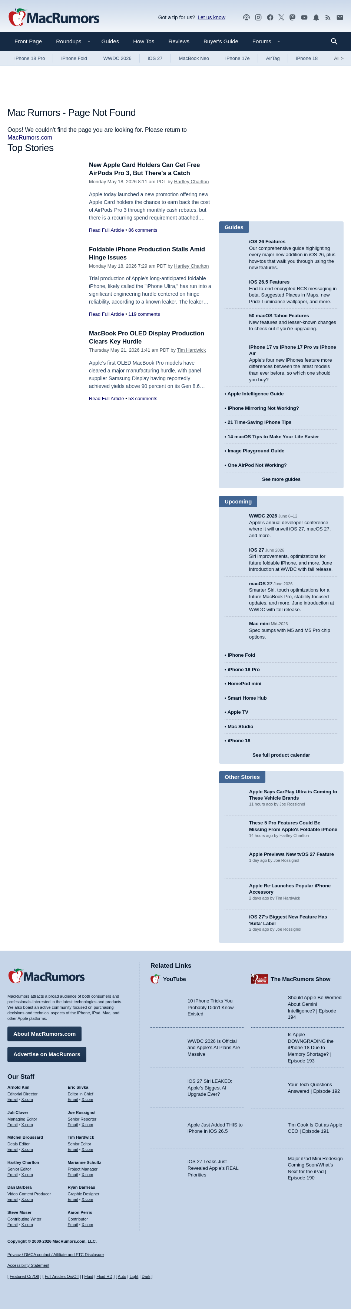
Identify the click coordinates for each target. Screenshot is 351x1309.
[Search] (337, 41)
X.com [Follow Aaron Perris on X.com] (87, 1224)
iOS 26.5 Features (269, 282)
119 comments (144, 314)
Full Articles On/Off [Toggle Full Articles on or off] (62, 1277)
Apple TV (238, 712)
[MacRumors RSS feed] (328, 17)
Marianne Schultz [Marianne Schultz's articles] (84, 1162)
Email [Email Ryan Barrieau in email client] (73, 1199)
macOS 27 (260, 583)
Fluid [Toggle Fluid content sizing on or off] (88, 1277)
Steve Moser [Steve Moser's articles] (19, 1212)
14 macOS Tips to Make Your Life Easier (273, 436)
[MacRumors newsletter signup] (340, 17)
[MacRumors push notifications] (316, 17)
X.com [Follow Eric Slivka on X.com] (87, 1099)
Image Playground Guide (256, 450)
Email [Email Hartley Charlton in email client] (12, 1174)
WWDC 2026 (117, 58)
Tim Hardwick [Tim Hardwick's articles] (81, 1137)
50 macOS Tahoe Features (279, 315)
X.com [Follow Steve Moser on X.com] (27, 1224)
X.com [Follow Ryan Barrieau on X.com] (87, 1199)
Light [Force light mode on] (133, 1277)
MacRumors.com (29, 137)
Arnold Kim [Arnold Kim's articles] (18, 1087)
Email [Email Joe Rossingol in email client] (73, 1124)
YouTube (174, 978)
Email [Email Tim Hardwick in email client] (73, 1149)
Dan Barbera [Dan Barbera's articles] (19, 1187)
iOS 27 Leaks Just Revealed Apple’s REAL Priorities (213, 1167)
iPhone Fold (74, 58)
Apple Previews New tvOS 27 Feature (291, 854)
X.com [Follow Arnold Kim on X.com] (27, 1099)
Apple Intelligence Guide (256, 393)
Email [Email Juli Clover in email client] (12, 1124)
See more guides (281, 479)
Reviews (178, 41)
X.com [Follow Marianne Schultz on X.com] (87, 1174)
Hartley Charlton (191, 181)
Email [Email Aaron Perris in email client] (73, 1224)
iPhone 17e (237, 58)
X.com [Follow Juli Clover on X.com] (27, 1124)
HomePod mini (244, 683)
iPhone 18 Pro (29, 58)
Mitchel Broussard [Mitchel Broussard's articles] (25, 1137)
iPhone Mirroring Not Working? (263, 408)
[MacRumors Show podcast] (246, 17)
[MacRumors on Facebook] (270, 17)
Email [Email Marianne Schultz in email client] (73, 1174)
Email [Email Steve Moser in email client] (12, 1224)
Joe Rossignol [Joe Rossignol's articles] (82, 1112)
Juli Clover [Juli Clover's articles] (17, 1112)
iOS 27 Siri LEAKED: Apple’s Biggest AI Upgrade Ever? (210, 1087)
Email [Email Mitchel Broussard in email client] (12, 1149)
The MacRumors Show (301, 978)
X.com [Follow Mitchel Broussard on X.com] (27, 1149)
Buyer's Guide (220, 41)
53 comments (142, 398)
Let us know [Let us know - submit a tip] (211, 17)
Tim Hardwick (191, 350)
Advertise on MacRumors (46, 1054)
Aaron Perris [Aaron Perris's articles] (80, 1212)
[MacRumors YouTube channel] (304, 17)
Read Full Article (106, 230)
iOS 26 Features (267, 241)
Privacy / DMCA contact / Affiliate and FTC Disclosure (55, 1254)
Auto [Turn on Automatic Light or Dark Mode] (122, 1277)
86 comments (142, 230)
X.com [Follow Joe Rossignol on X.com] (87, 1124)
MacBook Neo (194, 58)
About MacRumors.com (44, 1033)
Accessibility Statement (28, 1265)
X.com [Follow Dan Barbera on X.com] (27, 1199)
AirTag (273, 58)
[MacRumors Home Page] (53, 18)
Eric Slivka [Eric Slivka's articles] (78, 1087)
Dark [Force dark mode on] (146, 1277)
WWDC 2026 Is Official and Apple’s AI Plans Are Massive (214, 1047)
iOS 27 (155, 58)
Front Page (28, 41)
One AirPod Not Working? (257, 465)
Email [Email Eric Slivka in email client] (73, 1099)
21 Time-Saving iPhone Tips (259, 422)
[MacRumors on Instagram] (258, 17)
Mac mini (259, 623)
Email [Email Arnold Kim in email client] (12, 1099)
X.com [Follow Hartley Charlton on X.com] (27, 1174)
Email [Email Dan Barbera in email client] (12, 1199)
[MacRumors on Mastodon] (292, 17)
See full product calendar (281, 755)
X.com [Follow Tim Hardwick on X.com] (87, 1149)
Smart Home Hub (247, 698)
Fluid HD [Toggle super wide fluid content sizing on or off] (104, 1277)
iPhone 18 (307, 58)
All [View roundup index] (339, 58)
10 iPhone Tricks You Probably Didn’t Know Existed (211, 1007)
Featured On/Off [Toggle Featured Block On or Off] (24, 1277)
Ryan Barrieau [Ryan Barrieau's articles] (82, 1187)
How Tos (143, 41)
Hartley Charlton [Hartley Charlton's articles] (23, 1162)
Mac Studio (240, 726)
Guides (110, 41)
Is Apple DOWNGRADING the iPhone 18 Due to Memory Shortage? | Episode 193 (311, 1047)
